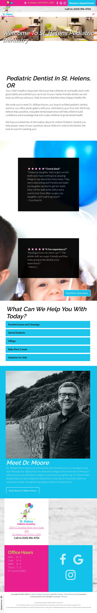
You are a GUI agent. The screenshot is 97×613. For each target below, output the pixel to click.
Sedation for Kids (12, 357)
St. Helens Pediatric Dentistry (40, 594)
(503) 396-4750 (78, 9)
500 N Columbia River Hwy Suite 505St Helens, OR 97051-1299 (26, 536)
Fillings (7, 341)
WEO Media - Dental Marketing (65, 594)
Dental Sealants (11, 332)
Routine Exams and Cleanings (19, 324)
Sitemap (64, 597)
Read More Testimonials (77, 298)
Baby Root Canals (12, 349)
